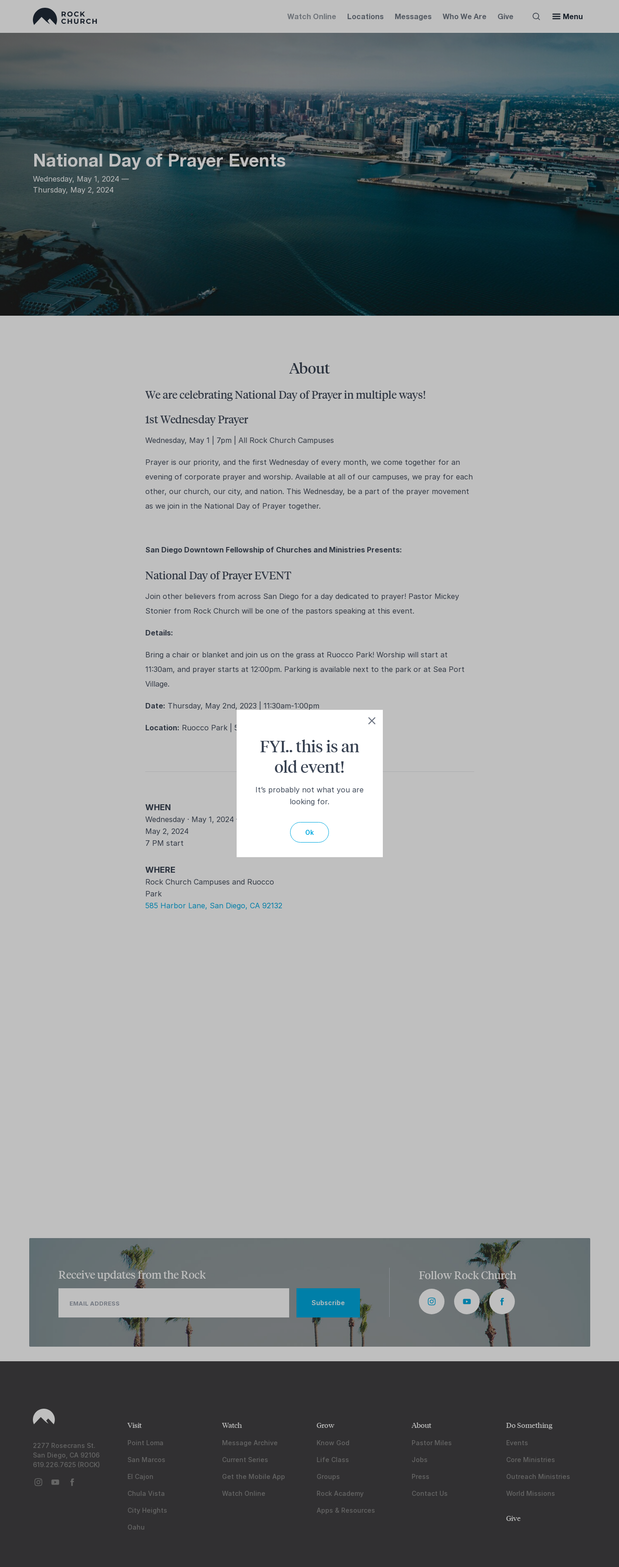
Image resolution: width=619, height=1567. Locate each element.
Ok (309, 832)
